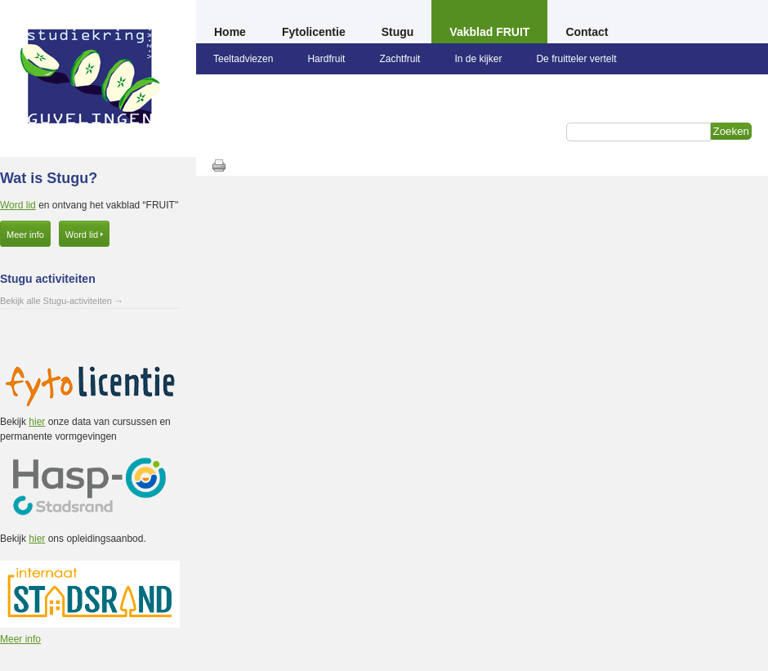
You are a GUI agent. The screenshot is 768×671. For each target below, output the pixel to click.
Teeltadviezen (243, 59)
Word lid (18, 205)
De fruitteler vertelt (576, 59)
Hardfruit (326, 59)
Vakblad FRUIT (489, 31)
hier (37, 421)
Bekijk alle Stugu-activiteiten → (61, 301)
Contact (586, 31)
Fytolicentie (314, 31)
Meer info (25, 234)
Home (230, 31)
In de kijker (478, 59)
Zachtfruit (399, 59)
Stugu (398, 31)
